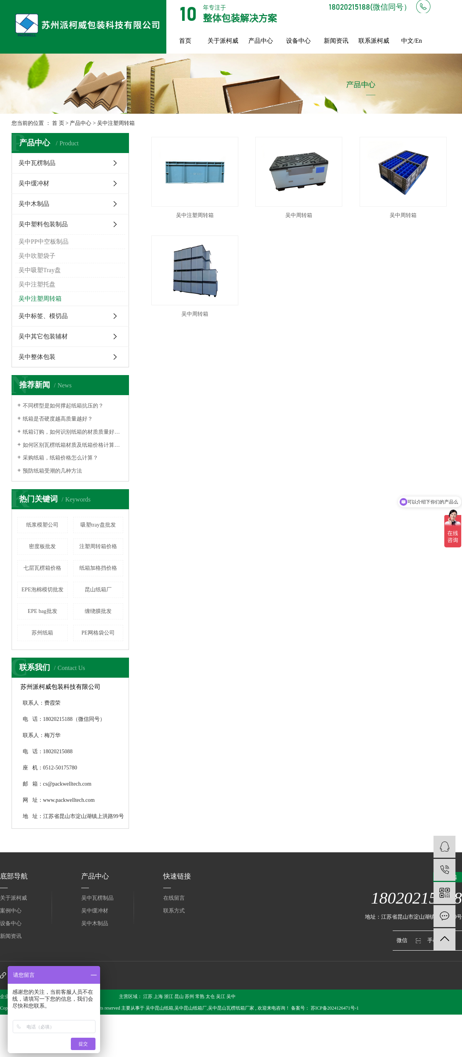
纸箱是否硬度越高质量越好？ (58, 419)
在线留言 (174, 898)
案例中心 (11, 911)
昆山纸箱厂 (98, 589)
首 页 (58, 123)
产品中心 (260, 40)
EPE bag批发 (42, 611)
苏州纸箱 (42, 633)
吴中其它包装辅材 (43, 336)
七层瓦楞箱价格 (42, 568)
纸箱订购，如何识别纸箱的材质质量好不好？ (73, 432)
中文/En (411, 40)
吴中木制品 (33, 203)
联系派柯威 (373, 40)
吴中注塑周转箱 (116, 123)
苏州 (189, 996)
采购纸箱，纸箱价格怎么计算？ (60, 458)
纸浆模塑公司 (42, 525)
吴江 (220, 996)
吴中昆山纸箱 (159, 1008)
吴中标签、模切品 (43, 316)
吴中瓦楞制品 (36, 163)
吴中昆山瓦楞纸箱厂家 (231, 1008)
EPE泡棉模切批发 (43, 589)
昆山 (179, 996)
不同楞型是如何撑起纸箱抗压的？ (63, 406)
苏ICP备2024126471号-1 (335, 1008)
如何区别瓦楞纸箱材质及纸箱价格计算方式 (73, 445)
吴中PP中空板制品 (43, 241)
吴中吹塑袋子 (36, 255)
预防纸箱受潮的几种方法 (52, 471)
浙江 (168, 996)
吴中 (231, 996)
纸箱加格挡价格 (98, 568)
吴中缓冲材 (33, 183)
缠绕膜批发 (98, 611)
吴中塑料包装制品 (43, 224)
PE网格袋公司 (98, 633)
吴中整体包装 (36, 356)
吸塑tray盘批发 (98, 525)
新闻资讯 (336, 40)
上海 (158, 996)
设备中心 (298, 40)
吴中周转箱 (298, 215)
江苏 (147, 996)
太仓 (210, 996)
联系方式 (174, 911)
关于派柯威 (223, 40)
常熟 (199, 996)
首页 (185, 40)
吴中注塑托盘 (36, 284)
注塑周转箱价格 (98, 546)
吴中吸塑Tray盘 (39, 270)
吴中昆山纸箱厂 (190, 1008)
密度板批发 (42, 546)
